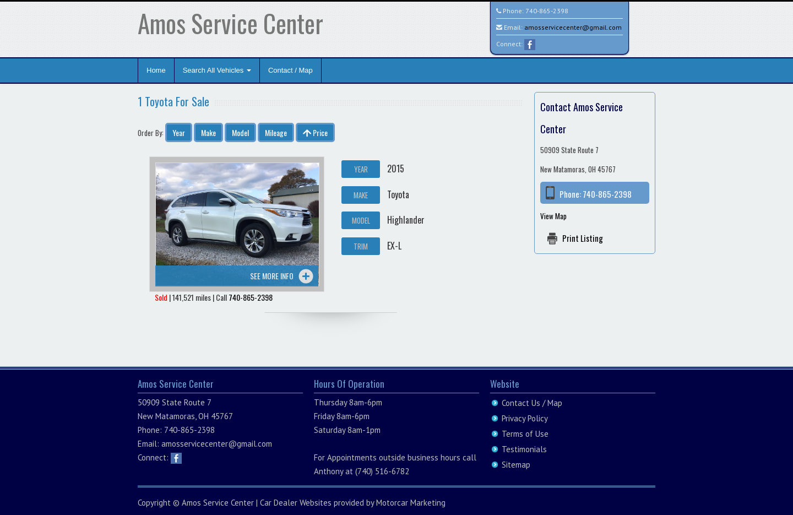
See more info (272, 275)
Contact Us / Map (532, 403)
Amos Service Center (230, 22)
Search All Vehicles (217, 70)
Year (178, 132)
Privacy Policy (525, 418)
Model (240, 132)
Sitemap (516, 464)
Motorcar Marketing (411, 502)
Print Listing (582, 238)
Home (156, 70)
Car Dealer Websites (296, 502)
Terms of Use (525, 434)
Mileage (276, 132)
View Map (553, 215)
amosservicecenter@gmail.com (573, 27)
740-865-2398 (546, 11)
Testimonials (524, 449)
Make (208, 132)
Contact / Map (290, 70)
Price (315, 132)
